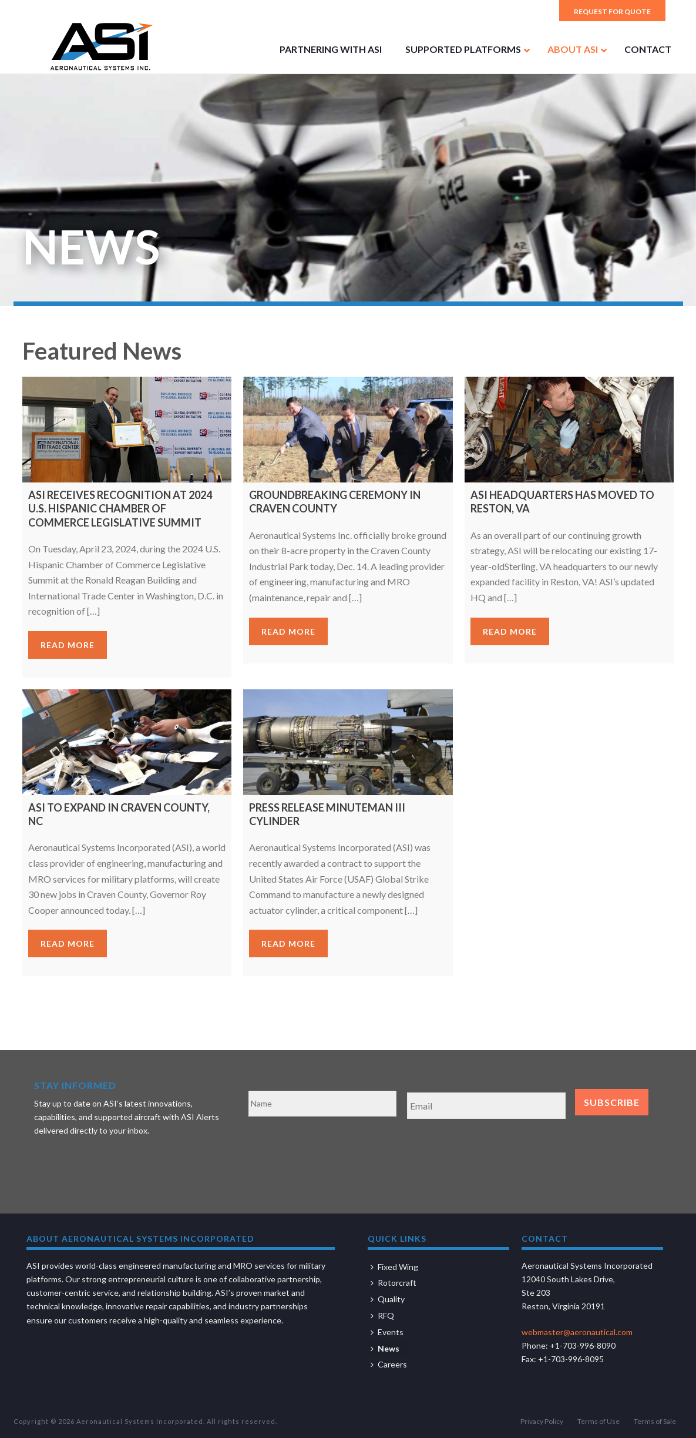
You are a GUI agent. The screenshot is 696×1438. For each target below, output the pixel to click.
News (385, 1348)
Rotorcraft (393, 1283)
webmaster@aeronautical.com (577, 1332)
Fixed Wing (394, 1267)
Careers (389, 1364)
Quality (388, 1299)
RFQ (382, 1315)
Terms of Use (598, 1421)
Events (387, 1332)
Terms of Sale (655, 1421)
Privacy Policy (541, 1421)
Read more (68, 645)
